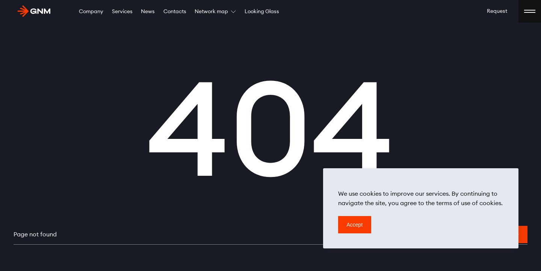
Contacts (174, 11)
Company (91, 11)
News (148, 11)
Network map (215, 11)
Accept (355, 225)
